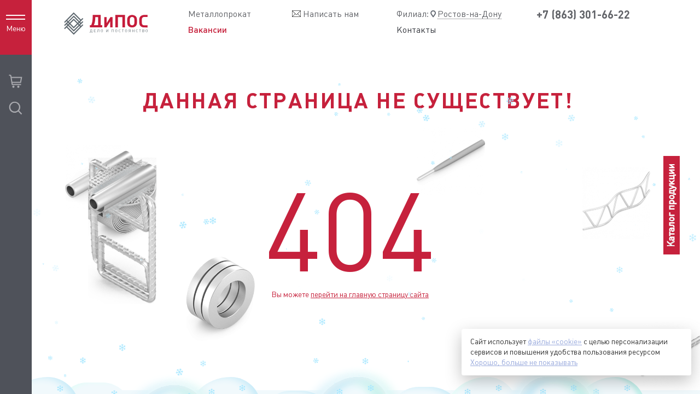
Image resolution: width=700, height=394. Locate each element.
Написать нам (331, 14)
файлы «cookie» (555, 341)
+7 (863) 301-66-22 (583, 14)
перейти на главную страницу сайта (370, 294)
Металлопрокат (219, 14)
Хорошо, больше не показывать (524, 362)
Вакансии (207, 29)
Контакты (416, 30)
